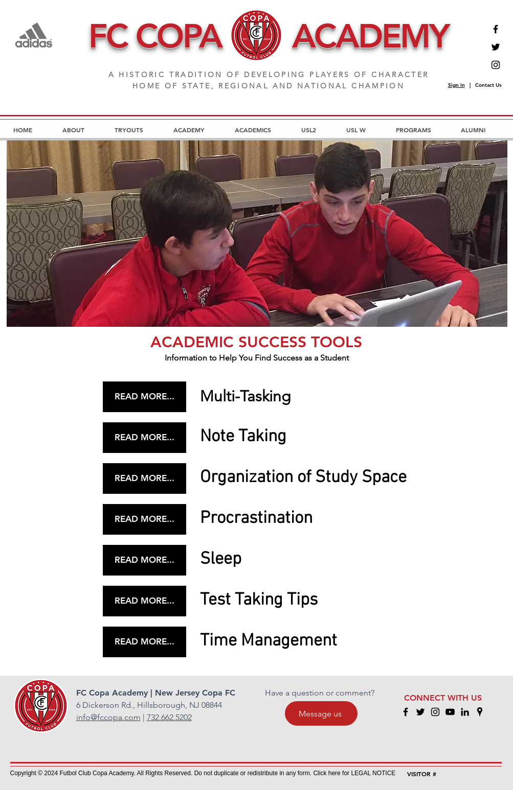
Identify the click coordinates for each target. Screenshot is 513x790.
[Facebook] (495, 29)
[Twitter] (495, 47)
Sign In (456, 85)
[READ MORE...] (144, 396)
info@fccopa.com (108, 717)
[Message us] (321, 713)
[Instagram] (495, 64)
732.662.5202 (169, 717)
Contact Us (488, 85)
